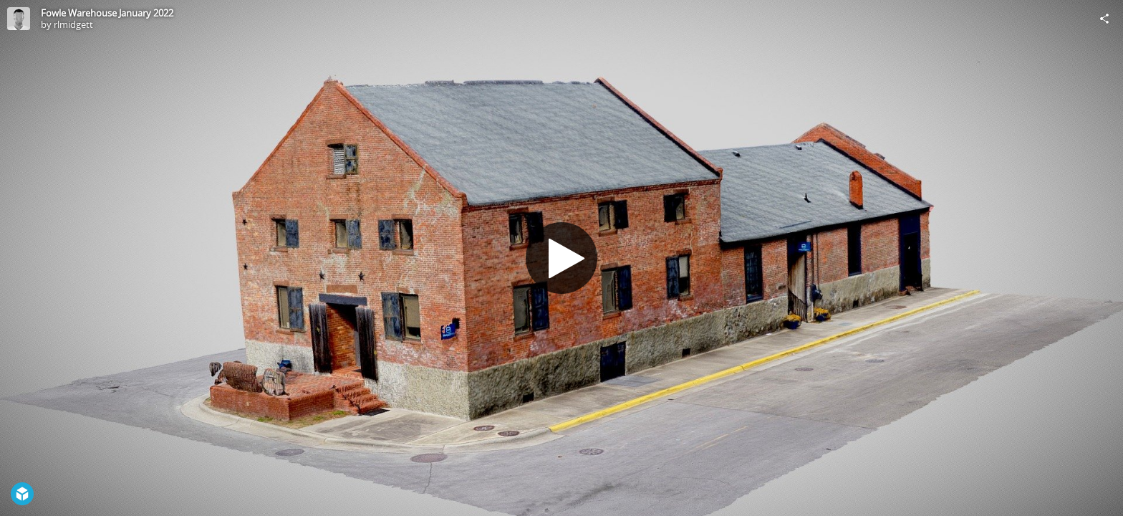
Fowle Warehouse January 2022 (107, 12)
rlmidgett (73, 24)
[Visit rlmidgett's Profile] (18, 18)
